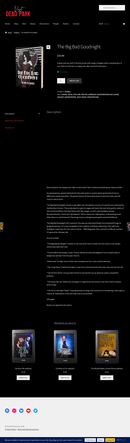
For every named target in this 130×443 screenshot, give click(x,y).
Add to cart (74, 80)
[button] (48, 47)
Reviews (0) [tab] (9, 127)
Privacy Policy (10, 429)
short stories (81, 97)
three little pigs (93, 97)
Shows (32, 24)
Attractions (44, 24)
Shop (16, 24)
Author (66, 24)
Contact (76, 24)
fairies (70, 94)
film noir (84, 94)
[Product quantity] (61, 81)
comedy (64, 94)
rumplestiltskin (70, 97)
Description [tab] (9, 113)
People (56, 24)
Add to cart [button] (23, 378)
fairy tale (76, 94)
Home (7, 24)
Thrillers (16, 32)
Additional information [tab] (14, 120)
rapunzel (60, 97)
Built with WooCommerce (28, 429)
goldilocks (92, 94)
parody (116, 94)
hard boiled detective (105, 94)
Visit (24, 24)
